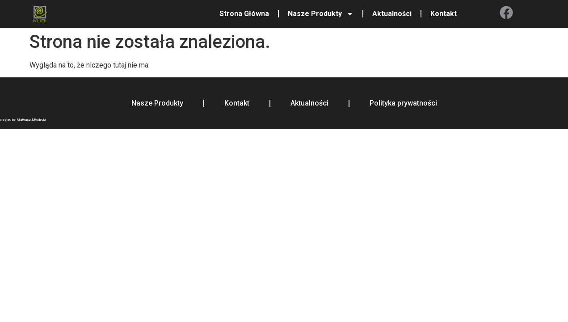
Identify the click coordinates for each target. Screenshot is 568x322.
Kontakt (443, 13)
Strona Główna (244, 13)
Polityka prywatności (403, 103)
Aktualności (392, 13)
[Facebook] (506, 12)
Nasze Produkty (320, 14)
